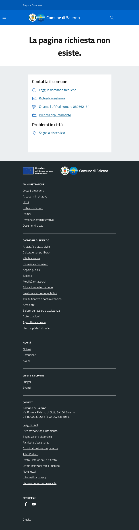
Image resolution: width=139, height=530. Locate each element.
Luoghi (27, 382)
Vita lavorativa (31, 258)
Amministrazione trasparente (40, 448)
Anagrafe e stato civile (36, 246)
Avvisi (26, 360)
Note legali (29, 471)
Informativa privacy (34, 477)
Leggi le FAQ (30, 425)
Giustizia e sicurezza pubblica (40, 293)
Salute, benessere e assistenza (41, 310)
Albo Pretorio (30, 454)
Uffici (26, 202)
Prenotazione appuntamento (40, 431)
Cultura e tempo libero (36, 252)
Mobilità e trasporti (34, 281)
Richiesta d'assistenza (36, 442)
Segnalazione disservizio (37, 436)
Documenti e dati (33, 225)
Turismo (27, 275)
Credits (27, 519)
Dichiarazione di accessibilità (40, 483)
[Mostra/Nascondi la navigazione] (4, 17)
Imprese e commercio (35, 264)
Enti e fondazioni (33, 208)
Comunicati (29, 355)
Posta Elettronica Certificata (40, 460)
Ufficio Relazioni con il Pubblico (41, 466)
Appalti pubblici (32, 270)
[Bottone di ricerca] (111, 17)
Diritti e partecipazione (36, 328)
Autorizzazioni (31, 316)
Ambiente (29, 305)
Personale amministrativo (38, 219)
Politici (27, 214)
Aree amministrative (35, 196)
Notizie (27, 349)
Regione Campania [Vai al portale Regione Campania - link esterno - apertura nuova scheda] (32, 5)
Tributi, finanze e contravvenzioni (42, 299)
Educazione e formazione (38, 287)
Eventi (27, 387)
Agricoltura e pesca (34, 322)
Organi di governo (33, 190)
